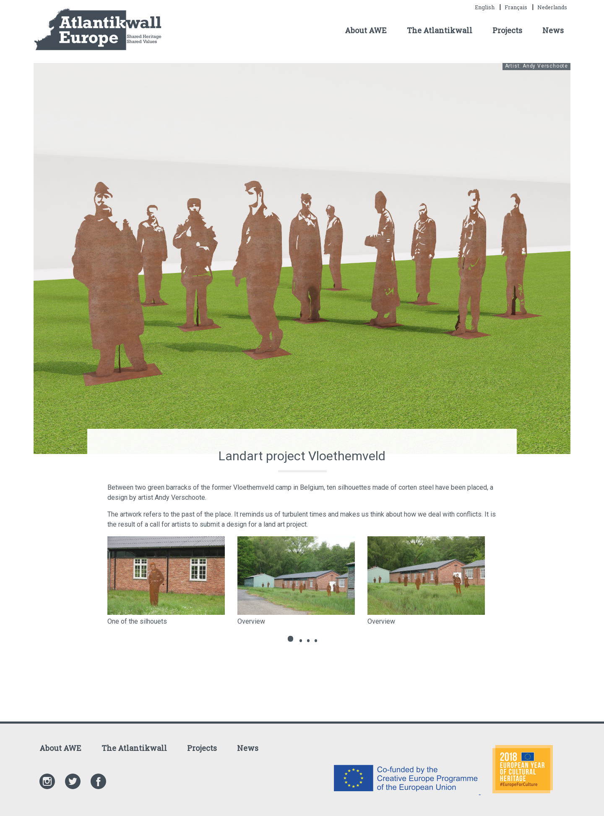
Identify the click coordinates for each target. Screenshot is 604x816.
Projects (507, 30)
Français (516, 7)
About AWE (366, 30)
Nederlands (552, 7)
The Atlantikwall (439, 30)
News (553, 30)
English (485, 7)
